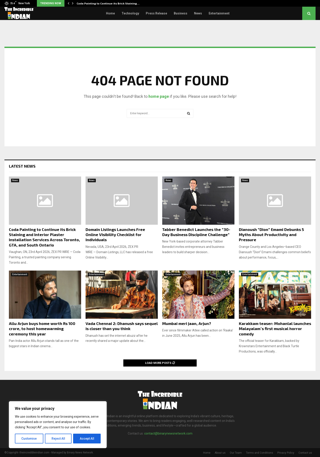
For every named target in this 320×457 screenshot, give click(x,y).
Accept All (87, 438)
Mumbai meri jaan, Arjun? (186, 323)
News (198, 13)
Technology (130, 13)
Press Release (156, 13)
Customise (29, 438)
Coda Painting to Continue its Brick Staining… (108, 3)
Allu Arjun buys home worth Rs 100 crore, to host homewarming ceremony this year (42, 328)
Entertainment (219, 13)
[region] (58, 424)
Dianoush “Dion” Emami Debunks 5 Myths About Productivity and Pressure (271, 234)
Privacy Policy (285, 452)
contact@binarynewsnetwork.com (168, 433)
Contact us (305, 452)
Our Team (236, 452)
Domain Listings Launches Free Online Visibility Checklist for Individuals (115, 234)
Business (180, 13)
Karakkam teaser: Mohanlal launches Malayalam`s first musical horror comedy (275, 328)
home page (158, 96)
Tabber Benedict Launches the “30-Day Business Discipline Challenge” (196, 232)
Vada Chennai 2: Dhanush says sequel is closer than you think (122, 326)
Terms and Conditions (259, 452)
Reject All (58, 438)
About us (220, 452)
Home (110, 13)
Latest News (22, 166)
